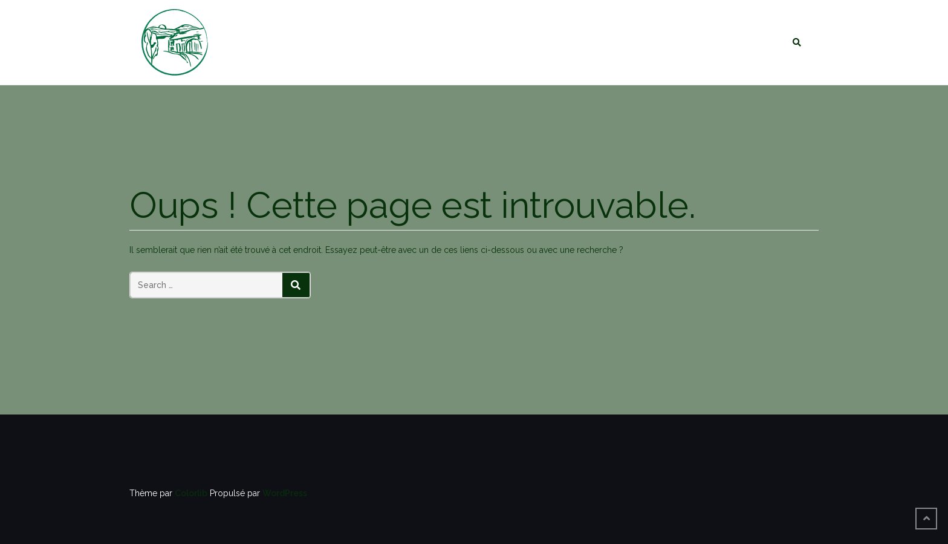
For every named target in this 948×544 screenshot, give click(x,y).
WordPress (284, 493)
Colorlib (191, 493)
